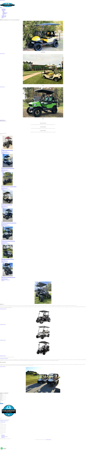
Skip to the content (2, 0)
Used (7, 207)
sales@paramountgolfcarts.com (5, 1)
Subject (1, 398)
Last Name (1, 395)
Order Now (2, 153)
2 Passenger (2, 207)
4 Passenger (2, 152)
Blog (2, 17)
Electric (5, 152)
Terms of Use (3, 436)
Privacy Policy (3, 435)
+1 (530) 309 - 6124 (3, 2)
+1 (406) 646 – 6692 (2, 422)
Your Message (1, 400)
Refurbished (8, 152)
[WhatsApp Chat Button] (2, 448)
